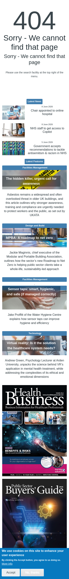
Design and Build (35, 225)
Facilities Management (35, 167)
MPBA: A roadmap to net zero (29, 238)
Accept (10, 572)
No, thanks (32, 572)
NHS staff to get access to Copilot (47, 130)
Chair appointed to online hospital (47, 112)
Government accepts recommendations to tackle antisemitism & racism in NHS (47, 150)
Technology (35, 333)
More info (7, 563)
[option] (34, 430)
